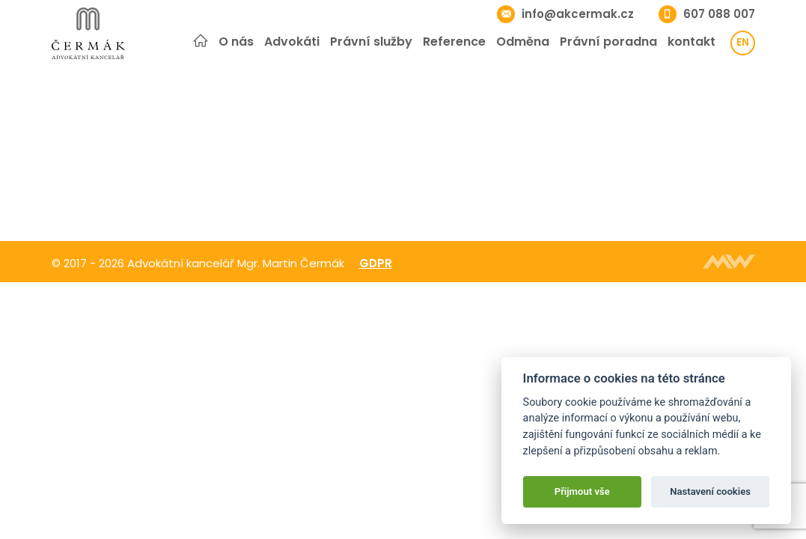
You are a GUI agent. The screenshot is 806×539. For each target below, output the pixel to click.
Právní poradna (608, 41)
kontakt (691, 41)
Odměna (522, 41)
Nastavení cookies (710, 491)
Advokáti (292, 41)
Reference (454, 41)
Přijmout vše (582, 491)
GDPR (375, 263)
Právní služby (371, 41)
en (742, 42)
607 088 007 (719, 14)
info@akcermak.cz (578, 14)
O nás (236, 41)
